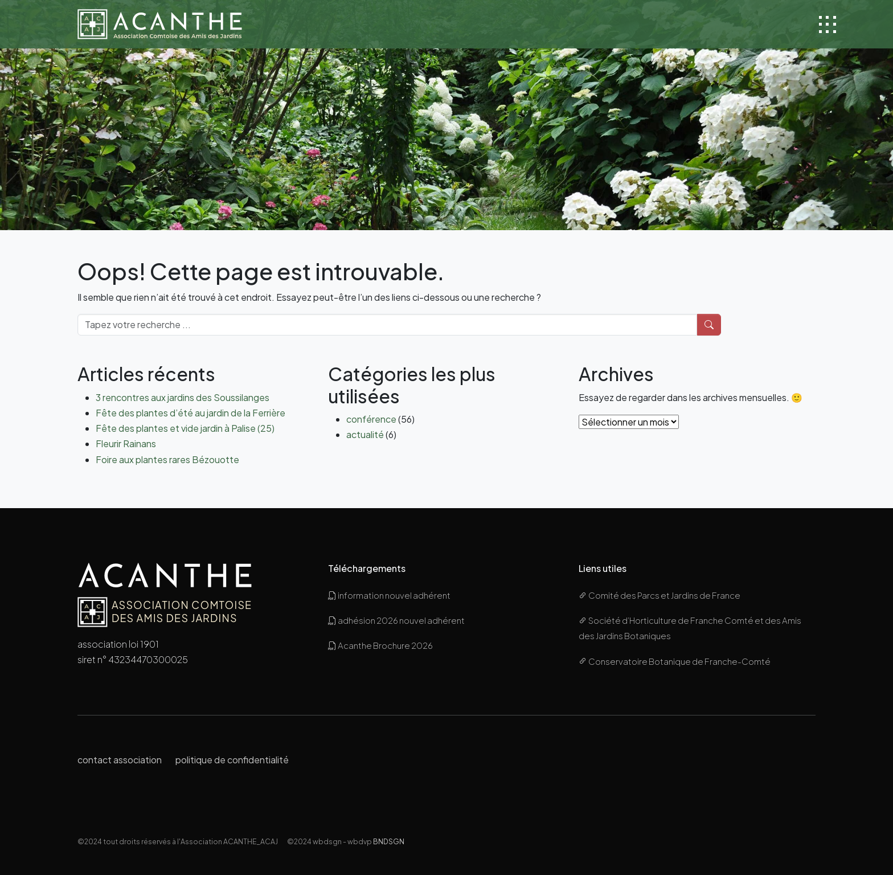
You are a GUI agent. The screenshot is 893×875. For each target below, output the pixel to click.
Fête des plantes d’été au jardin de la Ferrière (190, 413)
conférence (371, 419)
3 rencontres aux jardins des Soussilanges (182, 397)
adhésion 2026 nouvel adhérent (396, 620)
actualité (365, 434)
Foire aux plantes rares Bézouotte (167, 459)
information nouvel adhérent (389, 595)
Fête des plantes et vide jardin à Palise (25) (185, 428)
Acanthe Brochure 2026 (380, 645)
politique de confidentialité (232, 760)
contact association (119, 760)
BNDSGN (388, 841)
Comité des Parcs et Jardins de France (659, 595)
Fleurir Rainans (126, 443)
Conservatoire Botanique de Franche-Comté (675, 661)
